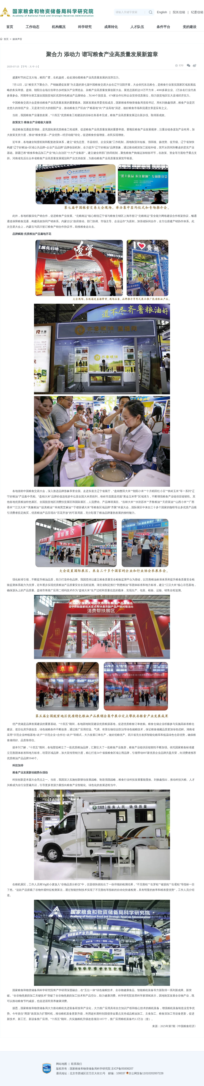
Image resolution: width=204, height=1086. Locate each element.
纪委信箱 (197, 12)
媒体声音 (17, 39)
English (162, 12)
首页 (9, 27)
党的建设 (189, 27)
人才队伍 (137, 27)
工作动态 (32, 27)
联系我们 (76, 1063)
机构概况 (58, 27)
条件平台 (163, 27)
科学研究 (85, 27)
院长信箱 (179, 12)
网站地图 (61, 1063)
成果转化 (111, 27)
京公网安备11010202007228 (145, 1073)
